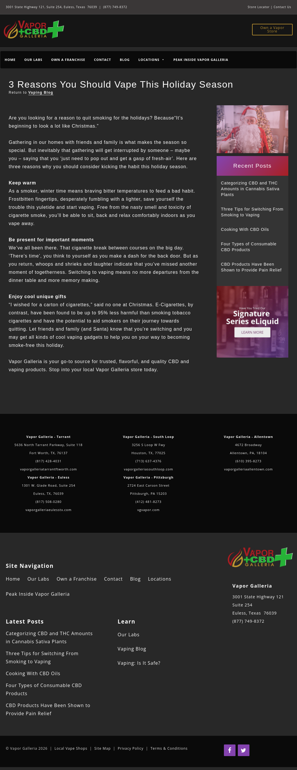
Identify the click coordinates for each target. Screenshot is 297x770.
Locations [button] (151, 59)
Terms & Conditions (169, 748)
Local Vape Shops (71, 748)
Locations (159, 579)
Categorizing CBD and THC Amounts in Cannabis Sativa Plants (250, 189)
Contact (102, 59)
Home (10, 59)
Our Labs (33, 59)
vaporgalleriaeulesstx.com (49, 510)
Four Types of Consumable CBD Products (249, 247)
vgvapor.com (148, 510)
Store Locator (259, 7)
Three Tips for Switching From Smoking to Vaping (252, 212)
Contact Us (282, 7)
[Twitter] (243, 750)
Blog (125, 59)
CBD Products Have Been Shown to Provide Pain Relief (251, 267)
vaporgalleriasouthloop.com (148, 469)
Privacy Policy (131, 748)
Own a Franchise (68, 59)
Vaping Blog (40, 92)
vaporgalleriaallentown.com (248, 469)
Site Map (102, 748)
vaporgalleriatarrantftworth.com (48, 469)
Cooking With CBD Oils (245, 229)
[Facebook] (230, 750)
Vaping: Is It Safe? (139, 663)
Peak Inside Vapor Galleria (200, 59)
